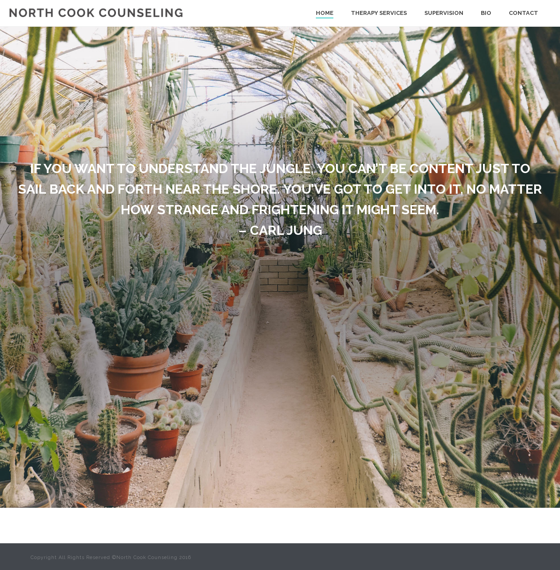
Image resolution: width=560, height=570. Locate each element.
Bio (486, 13)
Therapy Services (379, 13)
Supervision (443, 13)
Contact (523, 13)
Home (324, 13)
